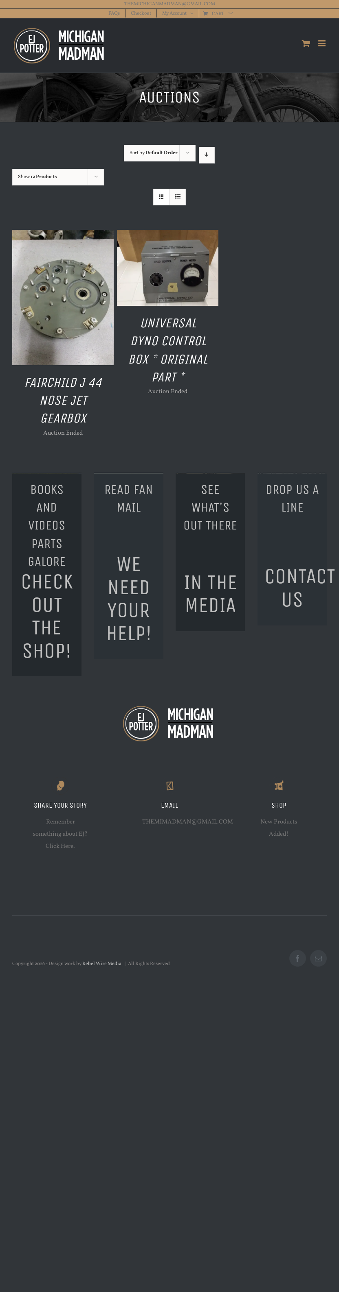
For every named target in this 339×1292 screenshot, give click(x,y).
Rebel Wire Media (101, 964)
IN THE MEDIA (210, 594)
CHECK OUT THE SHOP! (47, 616)
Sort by (154, 153)
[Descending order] (207, 155)
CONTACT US (299, 588)
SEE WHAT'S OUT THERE (210, 507)
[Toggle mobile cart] (306, 43)
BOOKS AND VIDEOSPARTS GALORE (47, 525)
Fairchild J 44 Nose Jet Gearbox (63, 400)
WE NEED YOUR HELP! (129, 598)
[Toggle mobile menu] (322, 43)
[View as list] (177, 197)
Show (37, 177)
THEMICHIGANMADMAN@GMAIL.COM (169, 4)
